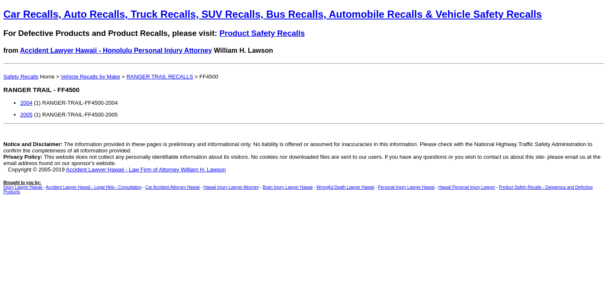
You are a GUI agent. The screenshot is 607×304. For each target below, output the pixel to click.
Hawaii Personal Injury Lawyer (466, 187)
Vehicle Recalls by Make (90, 76)
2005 (26, 114)
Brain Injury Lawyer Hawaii (287, 187)
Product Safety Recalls (262, 33)
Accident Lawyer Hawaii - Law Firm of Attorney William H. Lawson (146, 169)
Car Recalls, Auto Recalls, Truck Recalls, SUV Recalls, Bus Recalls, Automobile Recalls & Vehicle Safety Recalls (272, 14)
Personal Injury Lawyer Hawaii (406, 187)
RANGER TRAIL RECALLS (159, 76)
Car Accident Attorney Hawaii (172, 187)
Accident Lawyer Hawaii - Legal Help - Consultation (94, 187)
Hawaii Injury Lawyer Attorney (231, 187)
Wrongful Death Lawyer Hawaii (345, 187)
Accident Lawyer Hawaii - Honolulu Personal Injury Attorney (116, 50)
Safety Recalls (20, 76)
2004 (26, 103)
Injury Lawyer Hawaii (23, 187)
